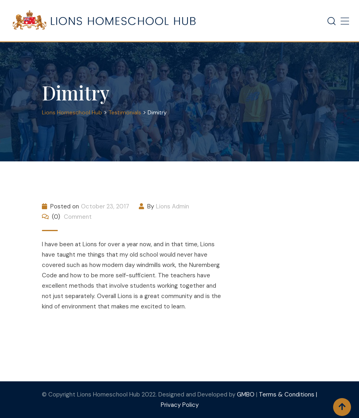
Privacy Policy (180, 405)
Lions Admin (172, 206)
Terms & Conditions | (288, 394)
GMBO (245, 394)
